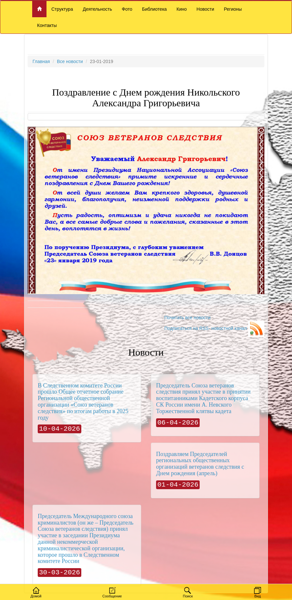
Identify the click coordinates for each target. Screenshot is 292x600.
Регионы (233, 9)
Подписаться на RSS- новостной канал (214, 328)
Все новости (70, 61)
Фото (127, 9)
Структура (62, 9)
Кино (182, 9)
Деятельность (97, 9)
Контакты (47, 25)
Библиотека (154, 9)
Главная (41, 61)
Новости (205, 9)
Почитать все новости (187, 317)
